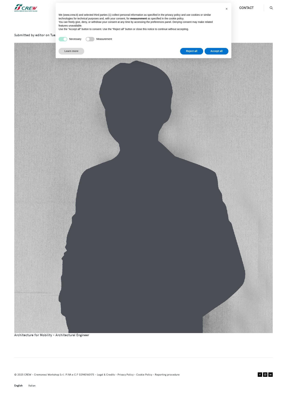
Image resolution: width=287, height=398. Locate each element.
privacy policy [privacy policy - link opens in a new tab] (173, 14)
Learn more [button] (71, 51)
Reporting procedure (167, 374)
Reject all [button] (191, 51)
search (271, 7)
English (18, 385)
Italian (32, 385)
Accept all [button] (216, 51)
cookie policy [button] (176, 18)
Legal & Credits (106, 374)
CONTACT (246, 8)
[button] (227, 9)
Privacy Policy (125, 374)
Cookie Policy (144, 374)
